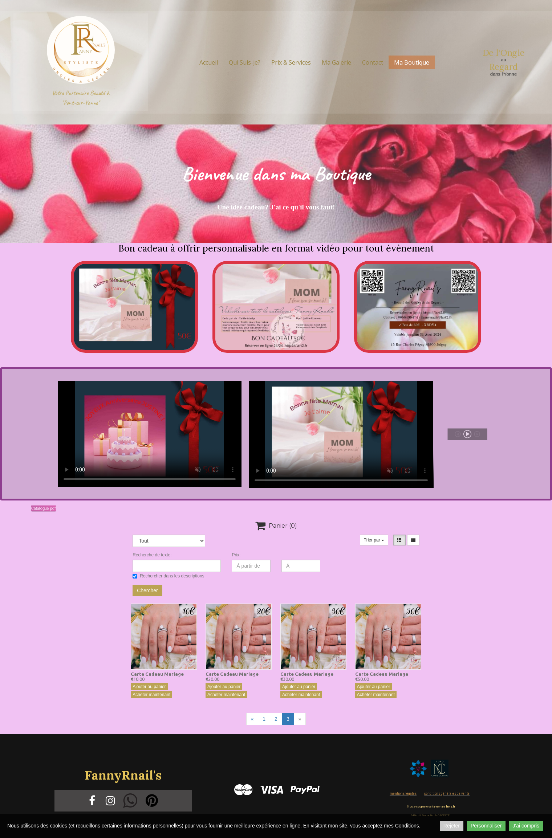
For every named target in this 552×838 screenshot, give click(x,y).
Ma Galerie (336, 62)
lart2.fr (450, 806)
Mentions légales (403, 794)
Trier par (374, 540)
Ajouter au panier (149, 686)
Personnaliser (486, 826)
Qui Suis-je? (244, 62)
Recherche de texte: (152, 554)
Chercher (147, 590)
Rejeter (451, 826)
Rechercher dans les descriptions (168, 576)
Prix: (236, 554)
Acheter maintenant (151, 694)
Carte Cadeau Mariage (157, 673)
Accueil (208, 62)
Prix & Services (291, 62)
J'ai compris (526, 826)
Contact (372, 62)
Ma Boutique (411, 62)
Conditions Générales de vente (447, 794)
